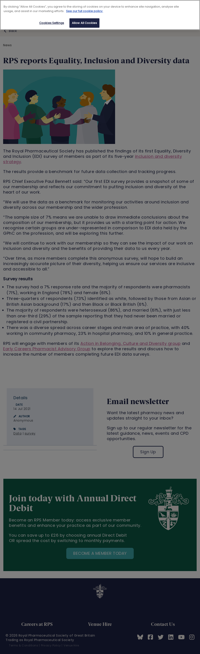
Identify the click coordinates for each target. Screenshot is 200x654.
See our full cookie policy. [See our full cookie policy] (84, 11)
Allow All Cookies (84, 23)
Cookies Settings (51, 23)
